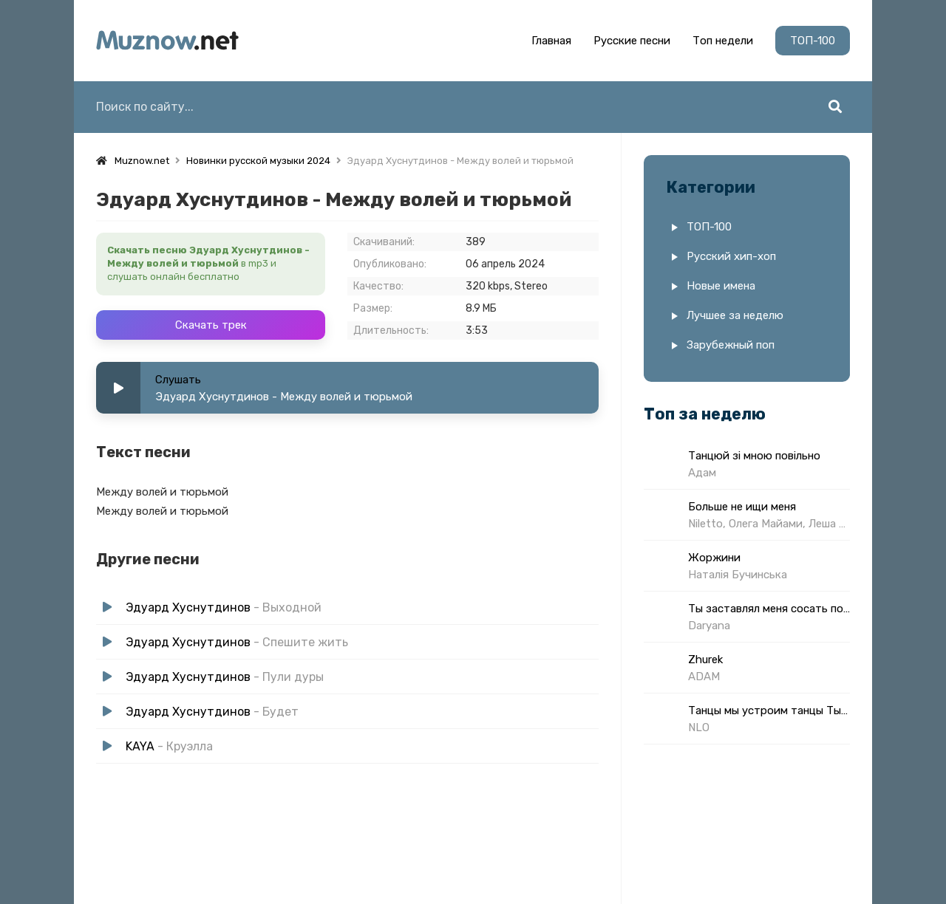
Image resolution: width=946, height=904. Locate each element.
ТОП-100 (812, 40)
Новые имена (721, 285)
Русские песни (631, 40)
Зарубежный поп (731, 345)
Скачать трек (211, 325)
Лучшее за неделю (735, 315)
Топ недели (723, 40)
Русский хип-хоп (731, 256)
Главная (551, 40)
